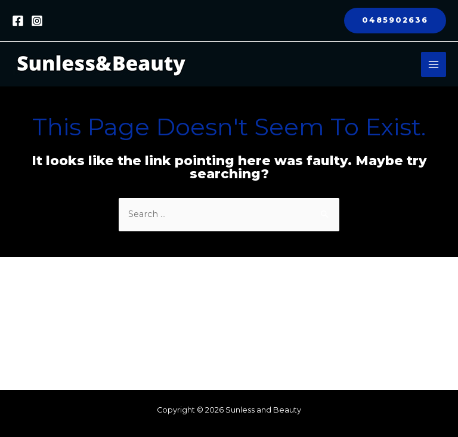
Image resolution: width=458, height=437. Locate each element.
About (190, 286)
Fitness (192, 300)
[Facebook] (18, 21)
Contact (194, 352)
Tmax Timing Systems (225, 339)
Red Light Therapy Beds (229, 313)
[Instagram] (37, 21)
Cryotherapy (204, 326)
